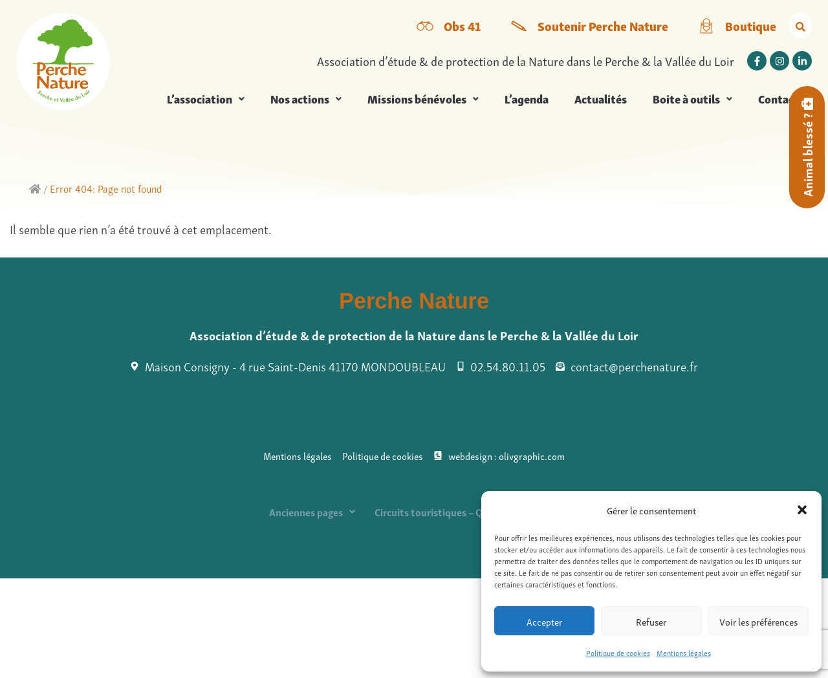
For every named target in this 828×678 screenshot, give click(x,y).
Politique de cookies (618, 652)
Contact (778, 98)
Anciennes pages (312, 511)
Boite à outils (692, 98)
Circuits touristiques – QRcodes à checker (467, 511)
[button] (802, 509)
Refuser (651, 621)
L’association (206, 98)
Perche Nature (414, 301)
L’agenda (527, 98)
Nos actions (306, 98)
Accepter (544, 621)
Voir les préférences (758, 621)
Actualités (600, 98)
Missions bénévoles (423, 98)
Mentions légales (684, 652)
